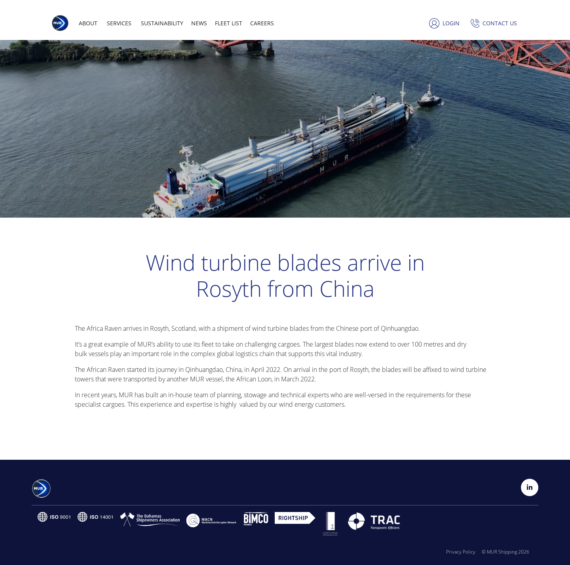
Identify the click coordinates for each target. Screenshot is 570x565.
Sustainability (162, 23)
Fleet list (228, 23)
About (88, 23)
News (199, 23)
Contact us (500, 23)
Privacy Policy (460, 551)
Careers (262, 23)
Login (451, 23)
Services (119, 23)
